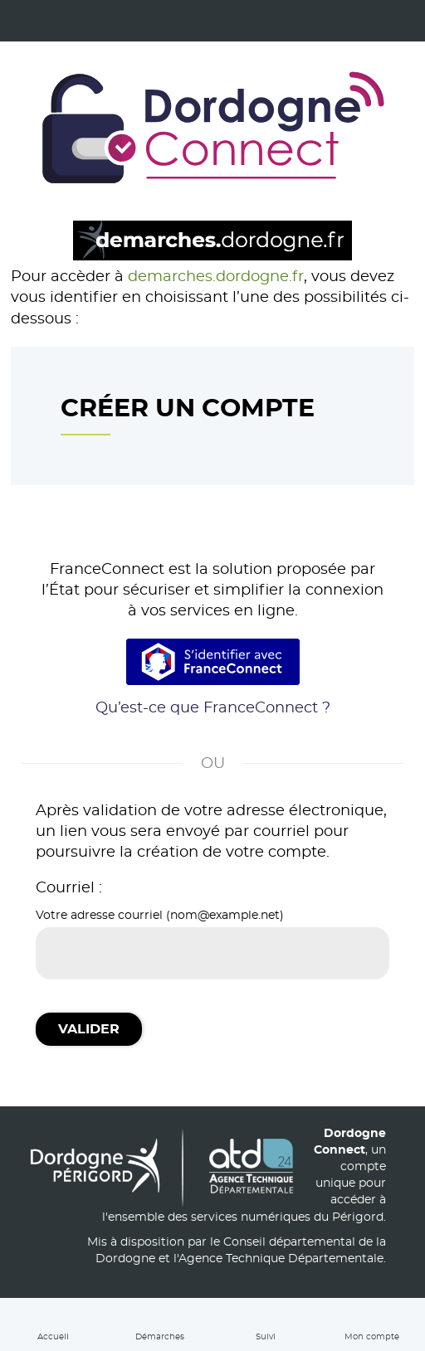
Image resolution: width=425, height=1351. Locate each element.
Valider (89, 1029)
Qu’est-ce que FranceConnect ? (212, 708)
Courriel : (69, 888)
